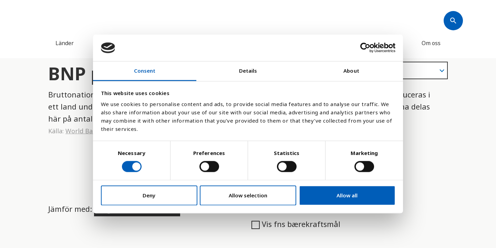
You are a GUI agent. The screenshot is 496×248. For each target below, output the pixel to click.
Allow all (347, 195)
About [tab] (351, 70)
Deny (149, 195)
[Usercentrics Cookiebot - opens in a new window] (365, 48)
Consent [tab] (145, 70)
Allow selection (248, 195)
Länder (64, 43)
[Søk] (453, 20)
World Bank (82, 131)
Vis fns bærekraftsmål (295, 224)
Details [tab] (248, 70)
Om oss (431, 43)
